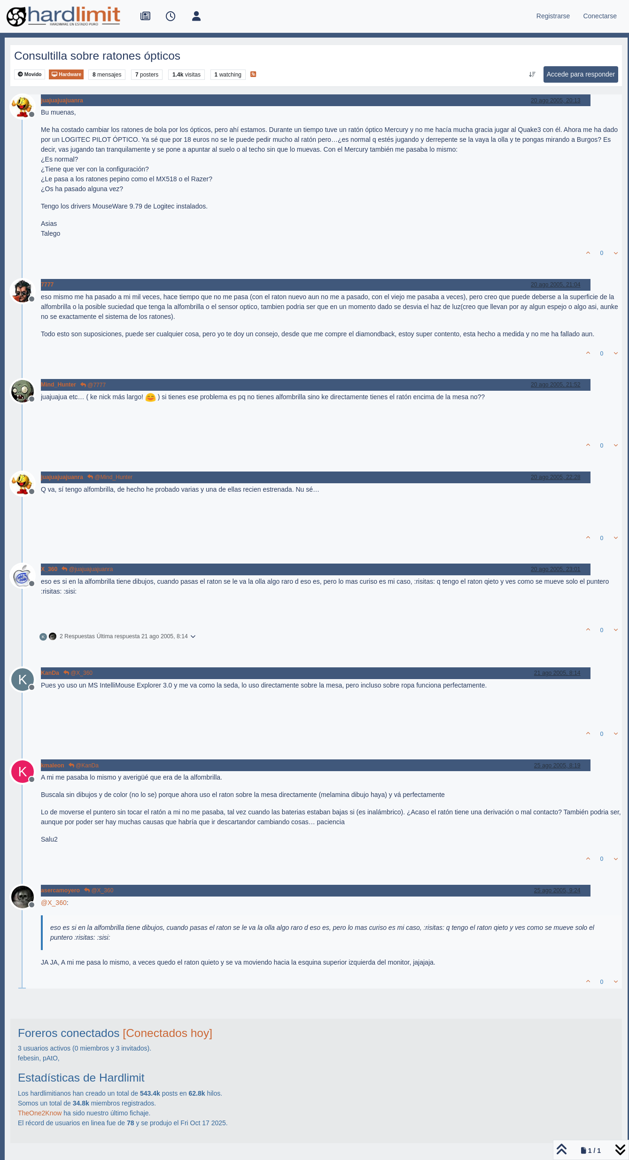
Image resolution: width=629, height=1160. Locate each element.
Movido (30, 74)
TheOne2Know (40, 1113)
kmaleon (52, 765)
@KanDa (84, 765)
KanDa (50, 673)
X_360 (49, 569)
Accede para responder (581, 74)
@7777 (93, 385)
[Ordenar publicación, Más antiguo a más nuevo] (532, 74)
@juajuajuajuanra (87, 569)
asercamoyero (60, 890)
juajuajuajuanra (62, 100)
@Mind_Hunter (109, 477)
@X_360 (78, 673)
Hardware (66, 74)
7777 (47, 284)
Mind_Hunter (58, 384)
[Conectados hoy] (167, 1033)
